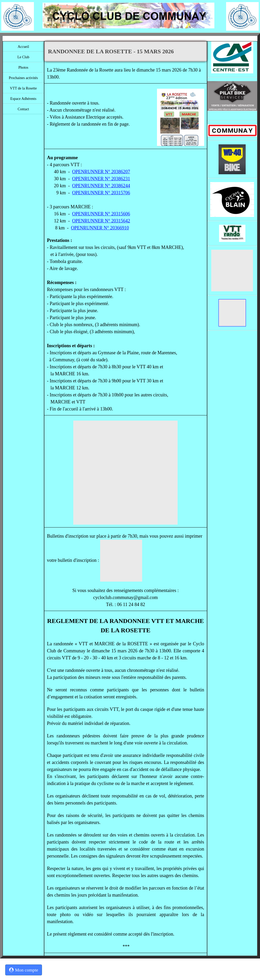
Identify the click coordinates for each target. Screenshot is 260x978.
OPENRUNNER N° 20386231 (101, 178)
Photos (23, 67)
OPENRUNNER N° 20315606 (101, 213)
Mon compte (23, 970)
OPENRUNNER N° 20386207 (101, 171)
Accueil (23, 47)
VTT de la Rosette (23, 88)
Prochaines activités (23, 78)
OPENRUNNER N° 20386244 (101, 185)
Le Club (23, 57)
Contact (23, 109)
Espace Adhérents (23, 99)
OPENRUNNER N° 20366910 (100, 227)
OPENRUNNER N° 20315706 (101, 192)
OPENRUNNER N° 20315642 (101, 220)
